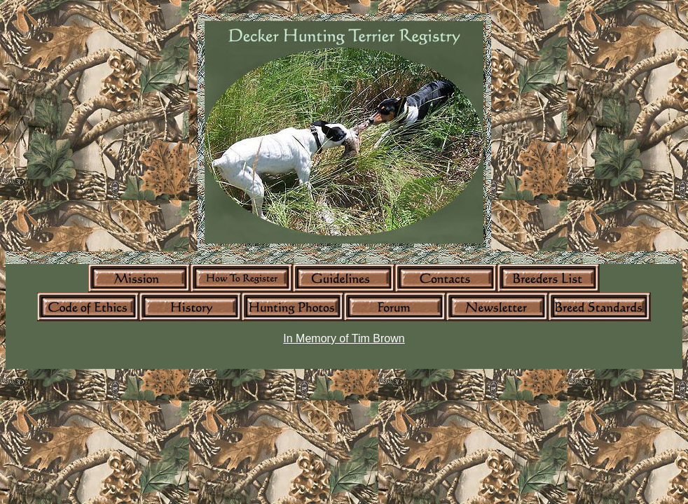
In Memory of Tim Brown (343, 338)
